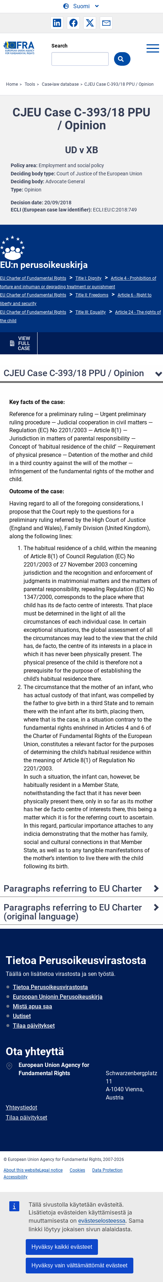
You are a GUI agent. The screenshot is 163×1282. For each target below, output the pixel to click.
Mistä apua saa (32, 1006)
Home (12, 84)
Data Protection (107, 1170)
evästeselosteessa (101, 1221)
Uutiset (22, 1016)
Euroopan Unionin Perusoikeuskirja (58, 996)
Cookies (77, 1170)
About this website (21, 1170)
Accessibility (16, 1176)
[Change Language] (81, 6)
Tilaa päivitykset (34, 1025)
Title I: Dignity (88, 278)
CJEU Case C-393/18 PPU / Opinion (119, 84)
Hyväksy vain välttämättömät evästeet (79, 1265)
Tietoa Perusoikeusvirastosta (50, 987)
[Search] (80, 59)
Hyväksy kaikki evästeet (61, 1247)
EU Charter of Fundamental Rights (33, 278)
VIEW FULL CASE (24, 343)
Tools (30, 84)
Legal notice (51, 1170)
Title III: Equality (90, 312)
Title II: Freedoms (91, 295)
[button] (56, 22)
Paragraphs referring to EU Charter (73, 888)
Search (59, 46)
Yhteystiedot (21, 1107)
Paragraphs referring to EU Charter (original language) (73, 912)
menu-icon (152, 48)
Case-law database (60, 84)
